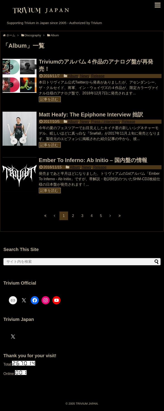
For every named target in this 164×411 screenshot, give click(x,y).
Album (73, 76)
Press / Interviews (105, 121)
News (84, 76)
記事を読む (49, 99)
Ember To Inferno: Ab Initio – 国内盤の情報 (93, 160)
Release (98, 76)
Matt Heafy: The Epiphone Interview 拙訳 (91, 114)
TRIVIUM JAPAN (87, 403)
